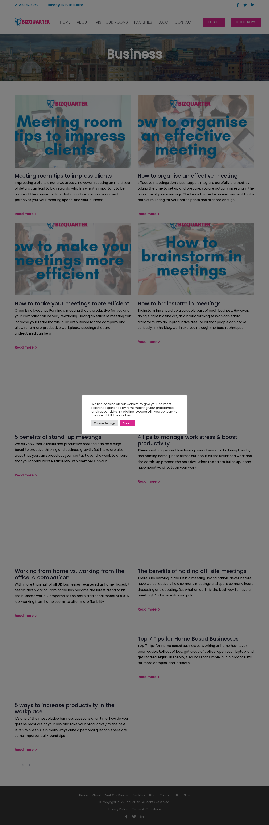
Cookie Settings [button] (104, 423)
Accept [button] (127, 423)
